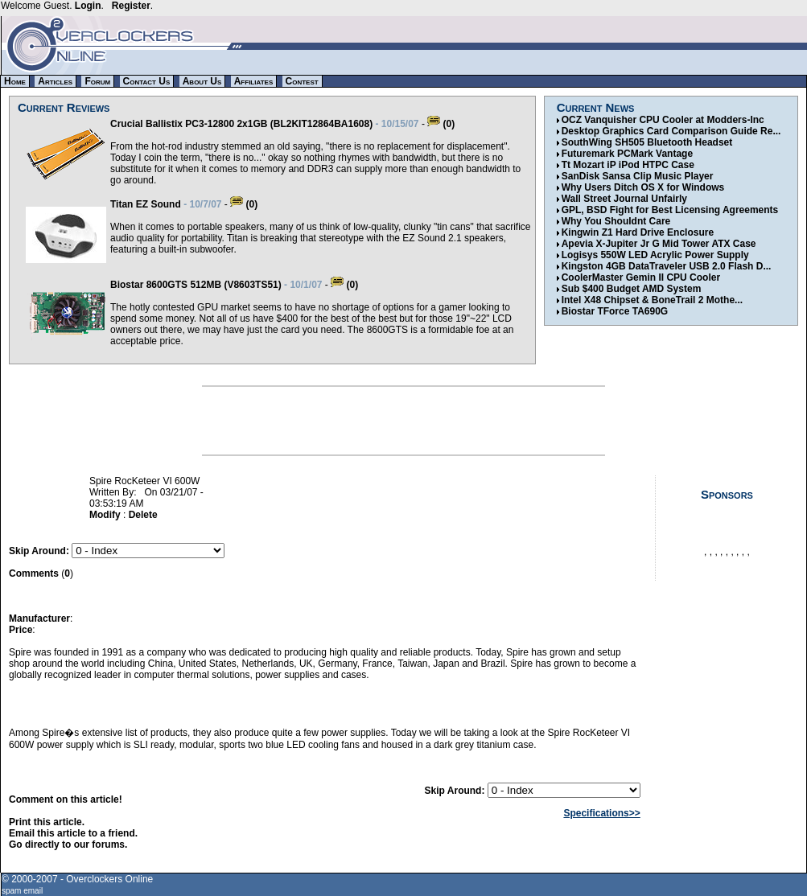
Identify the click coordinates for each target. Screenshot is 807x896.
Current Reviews (63, 107)
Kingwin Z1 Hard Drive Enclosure (638, 232)
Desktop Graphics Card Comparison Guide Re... (671, 131)
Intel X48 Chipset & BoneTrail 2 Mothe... (652, 300)
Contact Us (147, 81)
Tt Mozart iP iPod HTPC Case (628, 165)
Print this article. (46, 822)
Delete (143, 514)
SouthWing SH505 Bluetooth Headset (647, 142)
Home (15, 81)
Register (131, 5)
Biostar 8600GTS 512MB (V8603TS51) (196, 284)
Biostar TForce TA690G (615, 311)
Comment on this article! (65, 799)
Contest (302, 81)
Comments (34, 573)
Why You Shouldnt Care (616, 221)
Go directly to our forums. (68, 844)
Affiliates (254, 81)
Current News (596, 107)
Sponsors (727, 494)
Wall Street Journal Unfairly (624, 198)
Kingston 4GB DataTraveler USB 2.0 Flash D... (667, 266)
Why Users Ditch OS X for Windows (643, 187)
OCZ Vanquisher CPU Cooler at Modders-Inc (663, 119)
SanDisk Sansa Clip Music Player (638, 176)
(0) (441, 123)
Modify (105, 514)
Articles (55, 81)
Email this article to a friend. (73, 833)
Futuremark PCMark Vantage (627, 153)
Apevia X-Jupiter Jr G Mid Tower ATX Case (659, 243)
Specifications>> (601, 813)
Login (88, 5)
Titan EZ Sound (145, 204)
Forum (97, 81)
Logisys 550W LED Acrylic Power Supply (655, 255)
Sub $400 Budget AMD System (632, 288)
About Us (202, 81)
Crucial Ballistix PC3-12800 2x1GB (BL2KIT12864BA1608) (241, 123)
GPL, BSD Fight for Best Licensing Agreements (670, 210)
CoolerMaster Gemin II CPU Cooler (641, 277)
